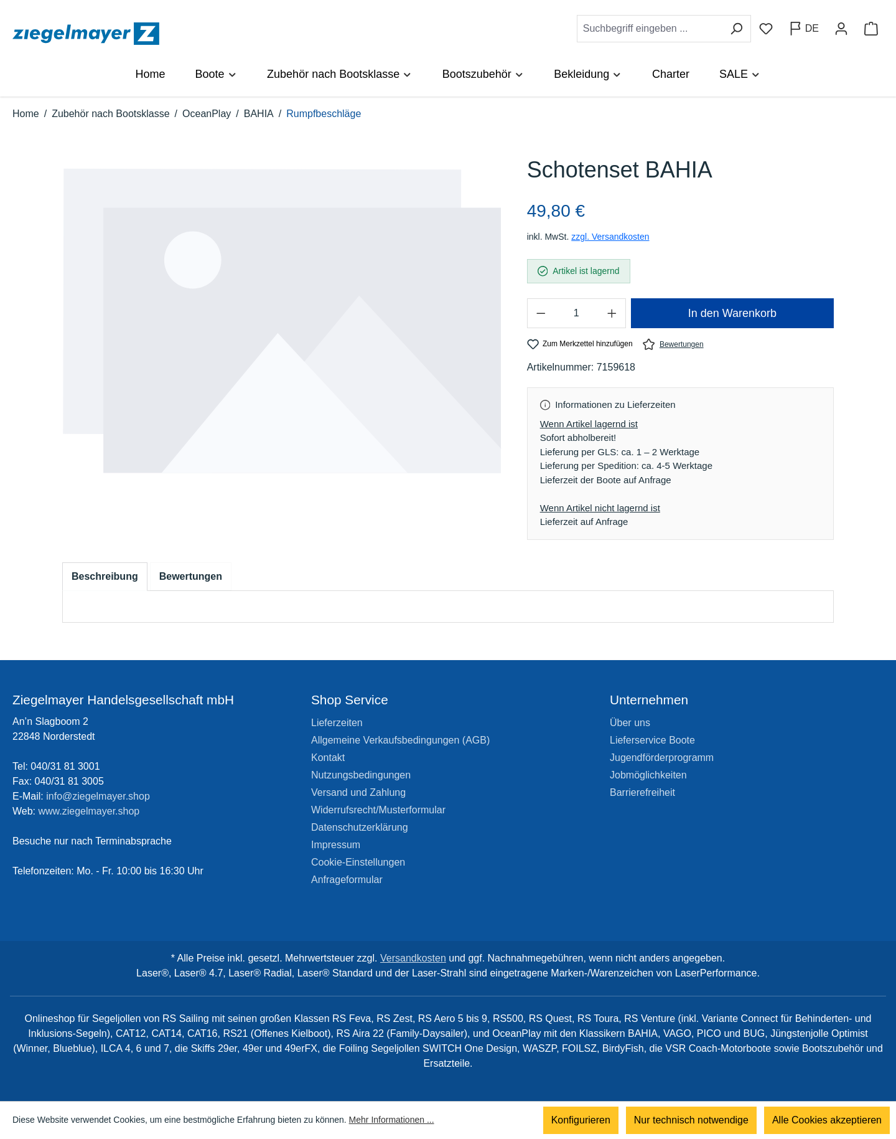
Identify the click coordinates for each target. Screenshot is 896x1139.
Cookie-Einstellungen (358, 862)
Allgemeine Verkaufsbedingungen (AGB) (400, 740)
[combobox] (649, 28)
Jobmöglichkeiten (648, 775)
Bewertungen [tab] (190, 576)
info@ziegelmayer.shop (98, 796)
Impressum (335, 844)
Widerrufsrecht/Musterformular (378, 810)
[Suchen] (736, 28)
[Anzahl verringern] (540, 313)
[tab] (104, 576)
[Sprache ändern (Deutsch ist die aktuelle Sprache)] (803, 28)
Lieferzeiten (337, 722)
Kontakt (328, 757)
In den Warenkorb (732, 313)
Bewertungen (673, 344)
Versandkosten (413, 958)
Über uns (630, 722)
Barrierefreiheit (642, 792)
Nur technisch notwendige (691, 1120)
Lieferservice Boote (652, 740)
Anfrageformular (347, 879)
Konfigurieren (580, 1120)
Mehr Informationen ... (391, 1120)
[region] (282, 333)
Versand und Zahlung (358, 792)
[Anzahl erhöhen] (612, 313)
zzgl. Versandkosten (610, 237)
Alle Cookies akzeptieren (827, 1120)
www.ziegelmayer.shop (89, 811)
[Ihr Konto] (841, 28)
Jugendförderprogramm (662, 757)
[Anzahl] (576, 313)
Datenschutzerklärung (359, 827)
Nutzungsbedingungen (361, 775)
